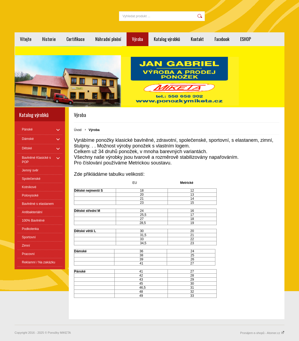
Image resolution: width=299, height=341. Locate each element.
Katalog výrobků (167, 39)
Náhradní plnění (108, 39)
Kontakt (197, 39)
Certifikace (75, 39)
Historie (49, 39)
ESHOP (245, 39)
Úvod (77, 130)
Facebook (222, 39)
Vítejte (25, 39)
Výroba (137, 39)
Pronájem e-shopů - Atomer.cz (262, 333)
